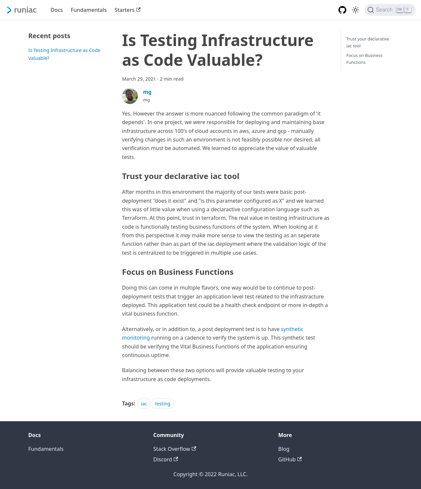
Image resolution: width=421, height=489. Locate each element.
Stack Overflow (174, 448)
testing (162, 403)
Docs (57, 9)
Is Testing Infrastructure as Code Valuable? (64, 54)
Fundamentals (89, 9)
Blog (283, 448)
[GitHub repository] (342, 10)
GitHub (290, 459)
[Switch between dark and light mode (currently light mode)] (355, 10)
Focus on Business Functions (364, 58)
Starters (127, 9)
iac (144, 403)
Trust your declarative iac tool (367, 42)
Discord (165, 459)
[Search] (390, 10)
